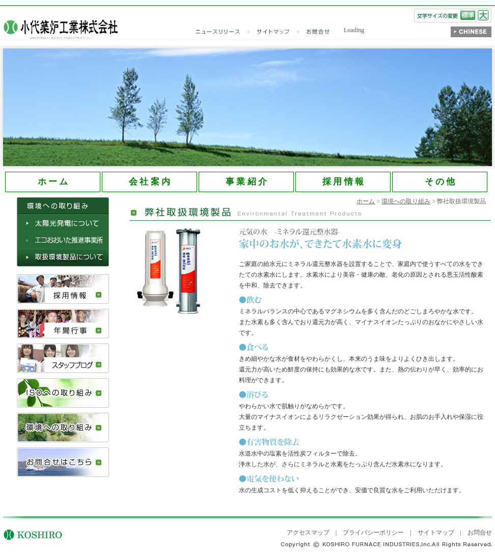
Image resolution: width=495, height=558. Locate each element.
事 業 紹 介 (246, 182)
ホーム (365, 201)
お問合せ (318, 32)
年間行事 (63, 323)
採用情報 (63, 289)
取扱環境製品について (63, 258)
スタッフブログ (63, 358)
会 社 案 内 (149, 182)
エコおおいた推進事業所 (63, 240)
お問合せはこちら (63, 462)
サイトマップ (282, 32)
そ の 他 (440, 182)
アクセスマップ (308, 532)
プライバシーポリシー (373, 532)
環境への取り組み (63, 427)
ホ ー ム (53, 182)
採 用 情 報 (343, 182)
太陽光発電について (63, 223)
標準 (467, 15)
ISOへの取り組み (63, 393)
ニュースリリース (226, 32)
